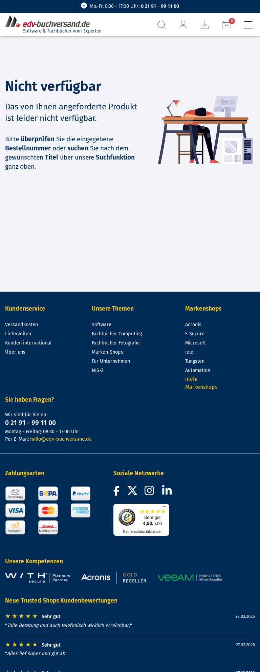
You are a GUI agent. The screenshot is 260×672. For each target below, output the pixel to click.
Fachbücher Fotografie (116, 343)
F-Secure (194, 334)
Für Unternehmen (111, 361)
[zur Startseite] (50, 21)
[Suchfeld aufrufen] (161, 25)
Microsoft (195, 343)
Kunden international (28, 343)
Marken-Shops (107, 352)
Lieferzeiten (18, 334)
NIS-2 (97, 370)
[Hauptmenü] (248, 24)
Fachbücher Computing (117, 334)
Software (101, 325)
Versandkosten (21, 325)
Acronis (193, 325)
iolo (189, 352)
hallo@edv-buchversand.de (61, 439)
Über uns (15, 352)
